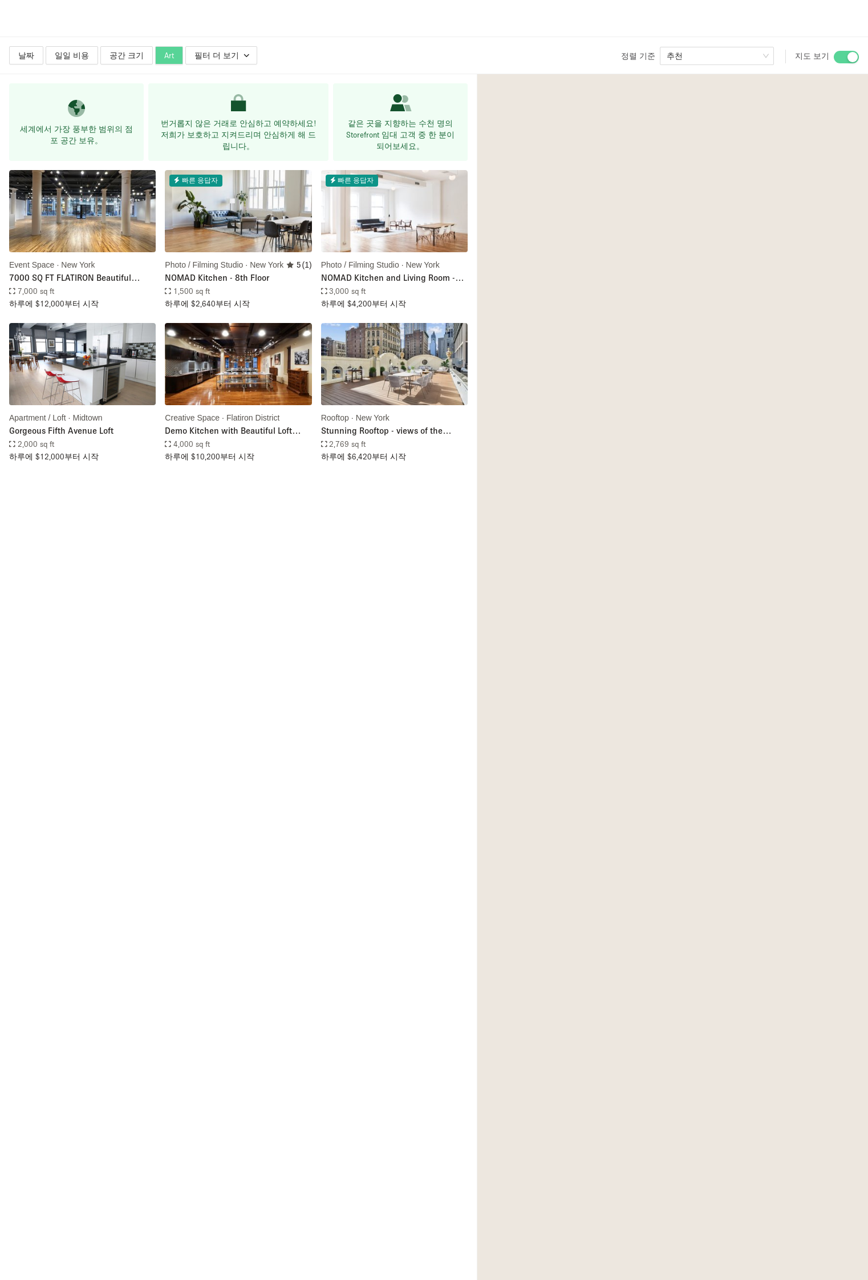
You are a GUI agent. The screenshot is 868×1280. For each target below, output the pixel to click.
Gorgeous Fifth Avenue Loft (61, 430)
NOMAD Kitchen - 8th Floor (217, 277)
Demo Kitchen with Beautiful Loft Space (228, 431)
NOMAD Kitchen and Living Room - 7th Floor (388, 278)
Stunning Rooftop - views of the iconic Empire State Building (382, 431)
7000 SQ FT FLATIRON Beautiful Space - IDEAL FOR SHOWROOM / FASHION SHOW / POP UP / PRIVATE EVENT (79, 278)
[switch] (846, 57)
